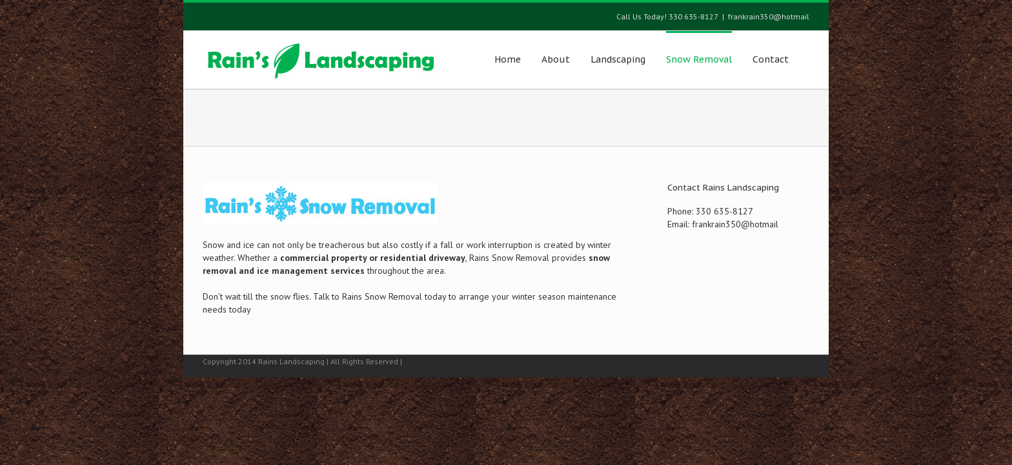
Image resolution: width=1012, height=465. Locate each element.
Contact (771, 59)
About (555, 59)
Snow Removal (699, 59)
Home (507, 59)
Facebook (806, 360)
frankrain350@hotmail (768, 16)
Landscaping (618, 59)
